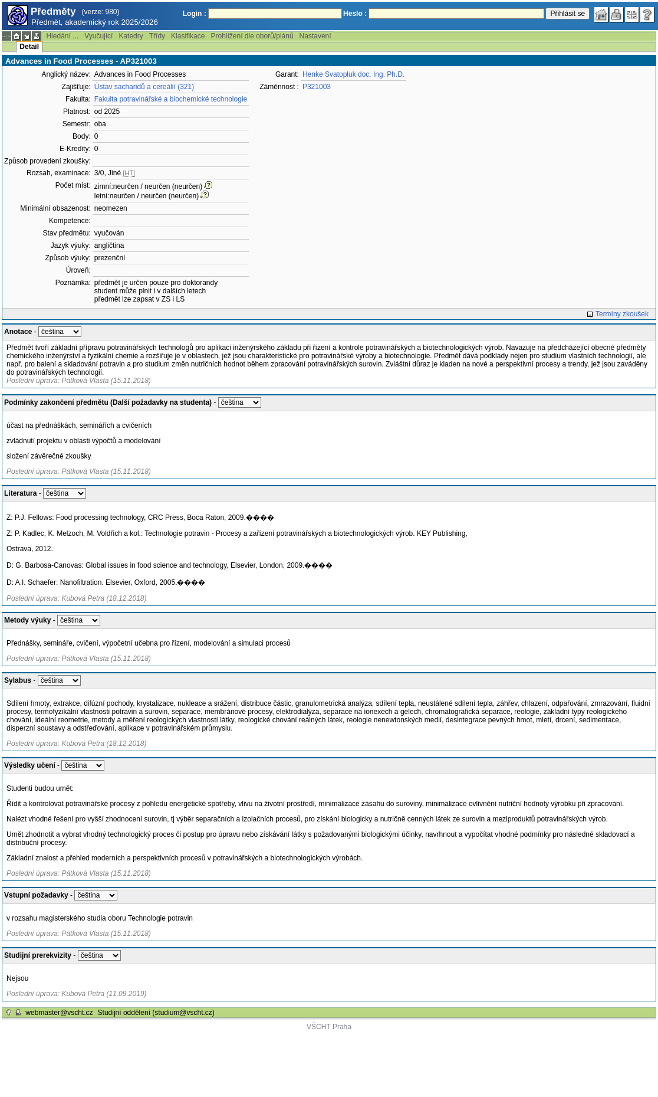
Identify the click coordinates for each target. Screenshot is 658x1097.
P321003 (316, 87)
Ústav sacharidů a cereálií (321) (144, 87)
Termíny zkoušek (622, 314)
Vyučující (98, 36)
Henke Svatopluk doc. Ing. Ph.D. (353, 74)
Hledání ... (62, 36)
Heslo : (355, 13)
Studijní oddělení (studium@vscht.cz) (156, 1012)
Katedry (131, 36)
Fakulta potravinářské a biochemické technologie (170, 99)
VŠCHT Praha (329, 1027)
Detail (29, 46)
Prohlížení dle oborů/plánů (251, 36)
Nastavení (315, 36)
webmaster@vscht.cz (59, 1012)
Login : (194, 13)
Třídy (157, 36)
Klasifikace (188, 36)
